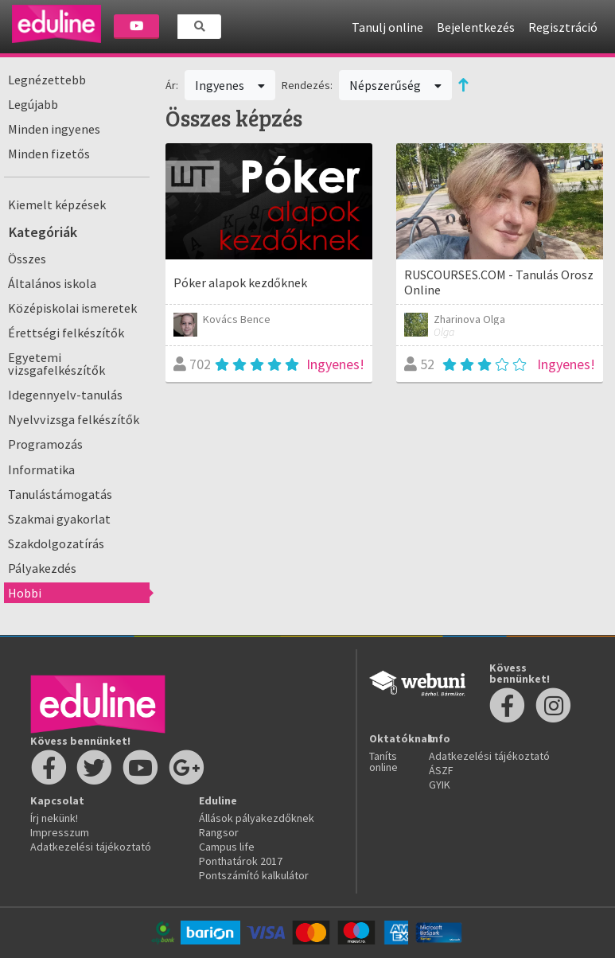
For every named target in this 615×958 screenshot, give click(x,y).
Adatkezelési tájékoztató (90, 846)
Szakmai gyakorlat (59, 519)
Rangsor (219, 832)
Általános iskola (52, 283)
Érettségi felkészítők (66, 333)
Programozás (45, 444)
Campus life (227, 846)
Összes (27, 259)
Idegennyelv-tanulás (65, 395)
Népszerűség (395, 85)
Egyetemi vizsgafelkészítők (56, 363)
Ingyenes (230, 85)
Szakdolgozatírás (56, 543)
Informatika (41, 469)
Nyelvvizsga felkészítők (73, 419)
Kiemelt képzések (57, 204)
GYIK (439, 784)
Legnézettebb (47, 80)
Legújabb (33, 104)
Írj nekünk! (54, 818)
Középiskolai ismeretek (72, 308)
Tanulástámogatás (60, 494)
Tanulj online (387, 27)
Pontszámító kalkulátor (254, 875)
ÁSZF (441, 770)
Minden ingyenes (54, 129)
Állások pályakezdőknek (256, 818)
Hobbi (24, 593)
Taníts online (383, 761)
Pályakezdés (42, 568)
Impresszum (59, 832)
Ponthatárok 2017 (240, 861)
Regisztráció (562, 27)
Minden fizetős (49, 154)
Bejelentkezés (476, 27)
